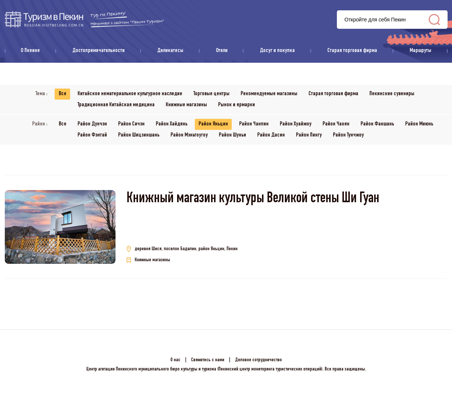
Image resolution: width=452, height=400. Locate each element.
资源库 (84, 19)
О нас (175, 360)
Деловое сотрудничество (258, 360)
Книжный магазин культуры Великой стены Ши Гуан (253, 199)
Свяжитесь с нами (207, 360)
